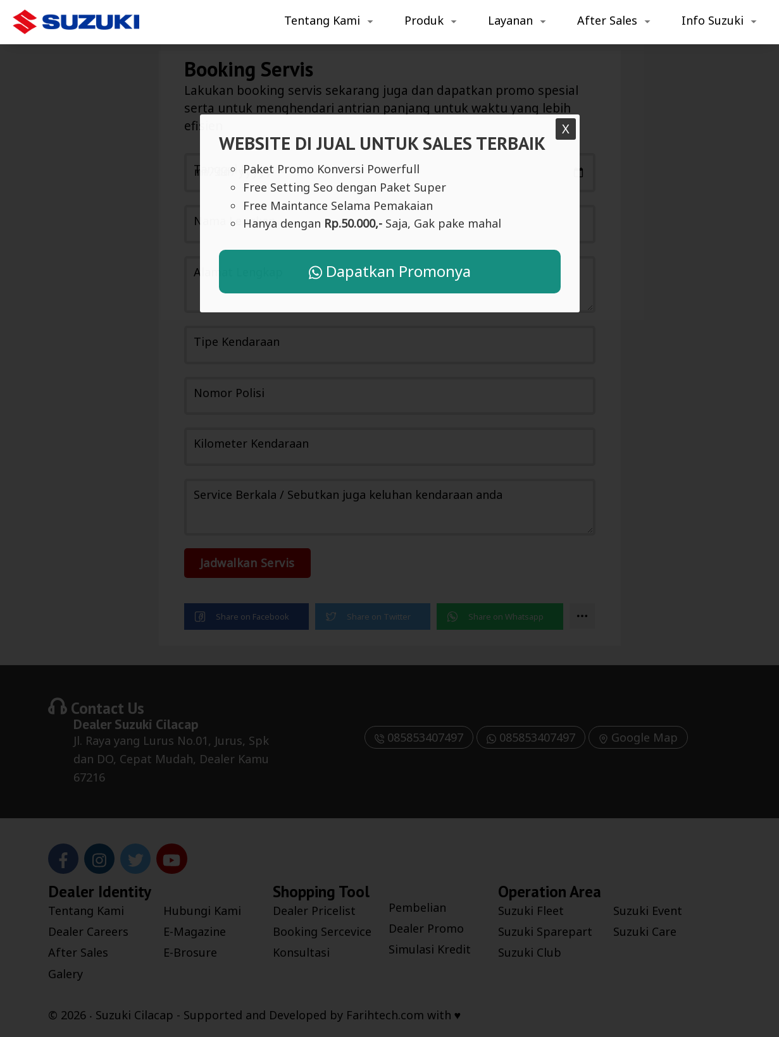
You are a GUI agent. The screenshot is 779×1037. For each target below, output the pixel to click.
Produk (424, 20)
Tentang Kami (322, 20)
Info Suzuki (713, 20)
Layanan (510, 20)
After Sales (607, 20)
